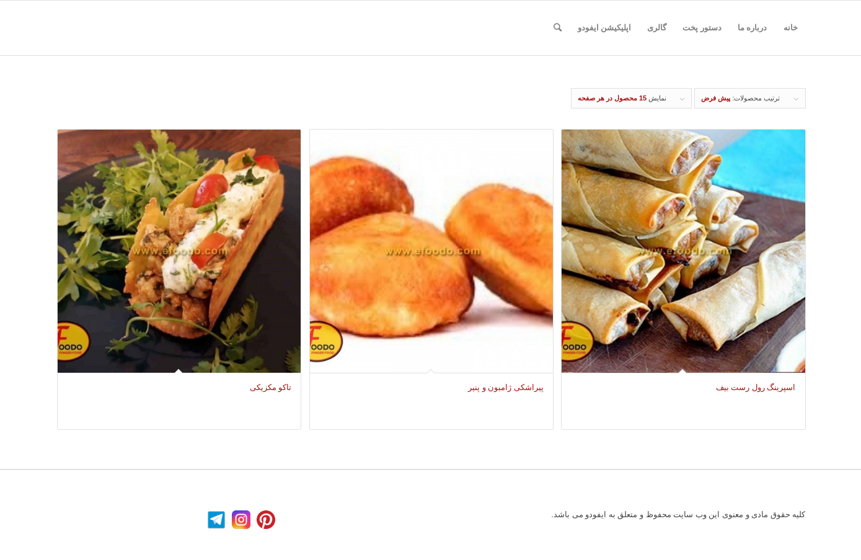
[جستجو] (557, 28)
